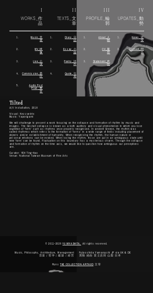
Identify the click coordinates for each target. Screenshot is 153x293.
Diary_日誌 (71, 38)
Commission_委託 (32, 75)
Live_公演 (38, 62)
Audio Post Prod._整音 (36, 88)
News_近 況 (138, 38)
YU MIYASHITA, (71, 243)
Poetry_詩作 (70, 62)
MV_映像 (39, 50)
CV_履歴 (106, 50)
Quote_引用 (71, 75)
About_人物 (104, 38)
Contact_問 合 (136, 50)
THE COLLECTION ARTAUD (76, 264)
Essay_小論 (70, 50)
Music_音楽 (37, 38)
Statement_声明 (101, 62)
